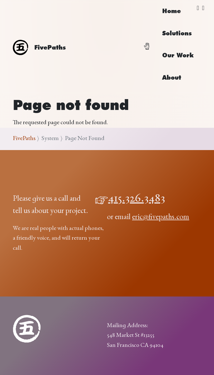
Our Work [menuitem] (178, 55)
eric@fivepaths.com (160, 217)
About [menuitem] (171, 77)
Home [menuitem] (171, 10)
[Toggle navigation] (150, 47)
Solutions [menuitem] (177, 33)
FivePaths (24, 139)
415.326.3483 (136, 199)
